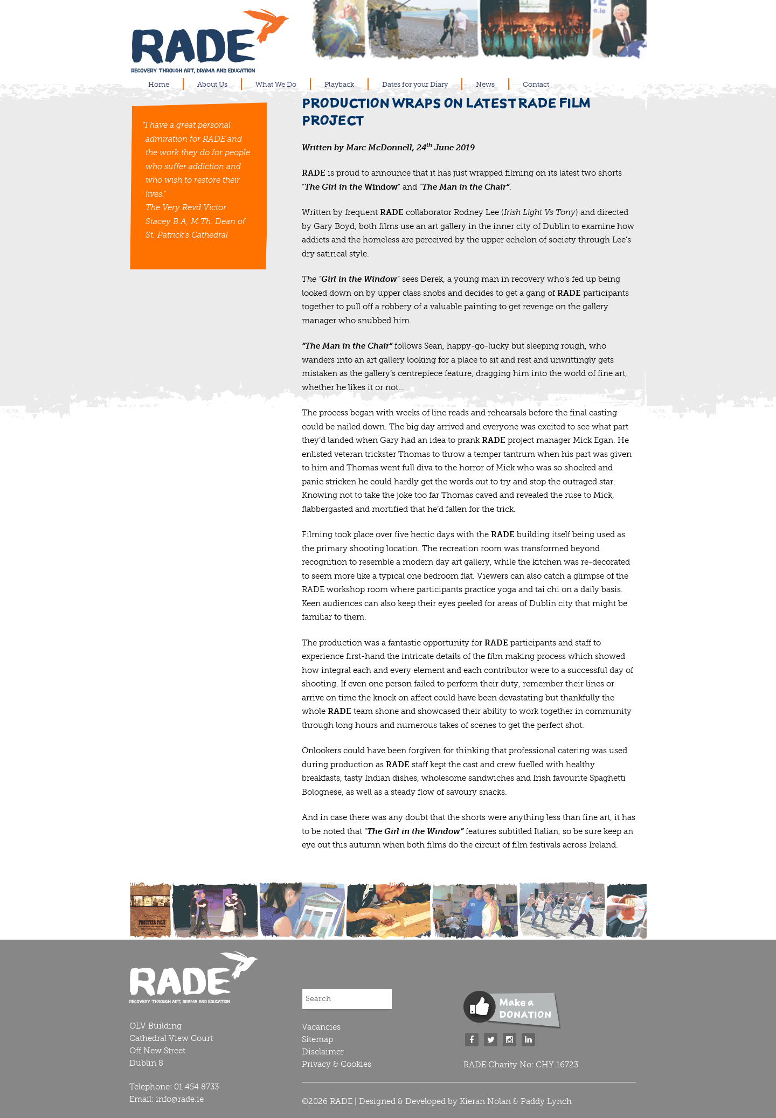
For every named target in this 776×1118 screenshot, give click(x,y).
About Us (212, 84)
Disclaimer (323, 1052)
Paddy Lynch (546, 1101)
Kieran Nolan (485, 1101)
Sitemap (317, 1039)
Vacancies (321, 1027)
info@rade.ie (180, 1099)
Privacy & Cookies (336, 1064)
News (485, 84)
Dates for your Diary (415, 84)
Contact (536, 84)
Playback (339, 84)
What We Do (275, 84)
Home (158, 84)
